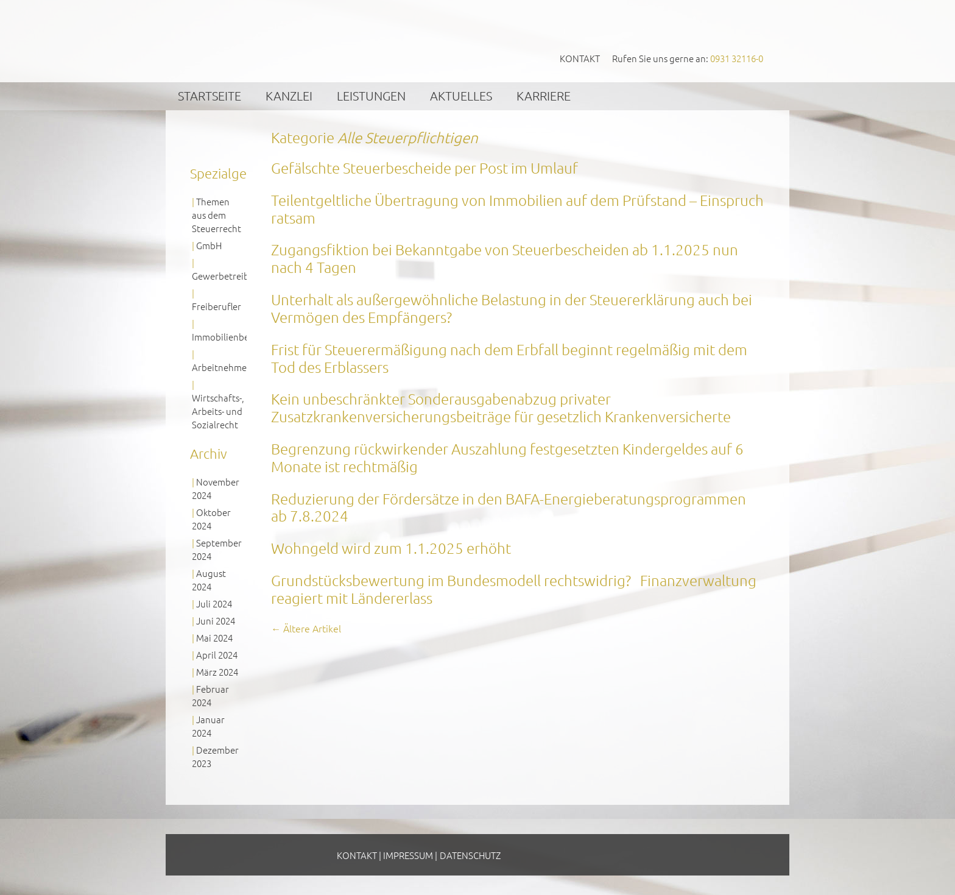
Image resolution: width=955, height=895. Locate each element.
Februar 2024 (210, 695)
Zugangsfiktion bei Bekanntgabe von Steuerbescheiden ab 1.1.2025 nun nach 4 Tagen (504, 258)
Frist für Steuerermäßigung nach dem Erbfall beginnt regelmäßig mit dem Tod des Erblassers (509, 358)
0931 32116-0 (736, 58)
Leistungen (371, 95)
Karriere (543, 95)
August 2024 (209, 580)
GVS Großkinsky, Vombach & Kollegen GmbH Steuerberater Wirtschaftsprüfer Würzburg (283, 40)
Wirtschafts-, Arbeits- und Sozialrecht (218, 411)
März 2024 (217, 671)
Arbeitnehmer (221, 367)
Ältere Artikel (306, 628)
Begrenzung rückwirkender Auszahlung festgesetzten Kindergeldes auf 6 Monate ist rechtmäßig (507, 457)
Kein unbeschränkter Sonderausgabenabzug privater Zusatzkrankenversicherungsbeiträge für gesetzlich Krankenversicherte (501, 407)
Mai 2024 (214, 637)
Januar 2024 (208, 726)
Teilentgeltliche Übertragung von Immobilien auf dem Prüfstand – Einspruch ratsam (517, 209)
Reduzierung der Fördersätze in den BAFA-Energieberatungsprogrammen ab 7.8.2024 (508, 507)
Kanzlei (289, 95)
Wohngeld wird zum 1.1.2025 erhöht (391, 548)
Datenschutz (470, 855)
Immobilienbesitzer (232, 336)
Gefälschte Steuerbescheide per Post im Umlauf (424, 167)
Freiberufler (216, 306)
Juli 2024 (214, 603)
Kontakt (580, 58)
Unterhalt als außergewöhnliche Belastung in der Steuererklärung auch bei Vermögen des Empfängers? (511, 308)
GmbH (209, 245)
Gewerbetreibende (231, 275)
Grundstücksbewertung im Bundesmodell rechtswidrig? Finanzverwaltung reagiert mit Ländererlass (513, 589)
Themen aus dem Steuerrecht (216, 215)
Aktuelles (461, 95)
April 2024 (217, 654)
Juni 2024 (215, 620)
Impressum (408, 855)
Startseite (209, 95)
